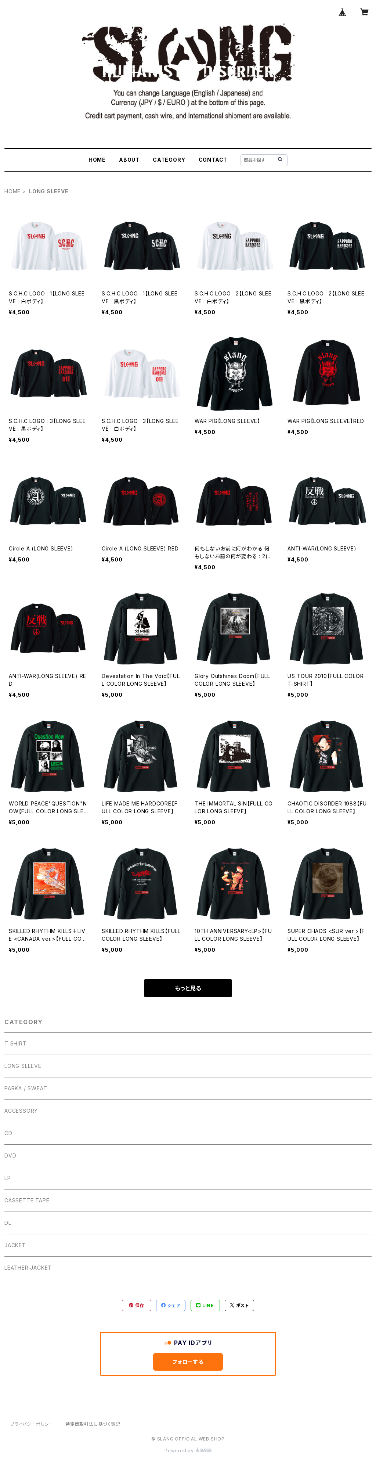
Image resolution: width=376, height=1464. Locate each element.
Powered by (188, 1450)
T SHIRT (15, 1043)
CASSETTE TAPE (26, 1200)
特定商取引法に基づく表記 (92, 1424)
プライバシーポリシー (32, 1424)
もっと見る (188, 988)
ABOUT (129, 160)
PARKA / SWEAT (25, 1088)
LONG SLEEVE (22, 1066)
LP (7, 1178)
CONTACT (213, 160)
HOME (97, 160)
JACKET (15, 1245)
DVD (10, 1155)
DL (7, 1223)
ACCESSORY (21, 1111)
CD (8, 1133)
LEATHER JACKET (28, 1267)
